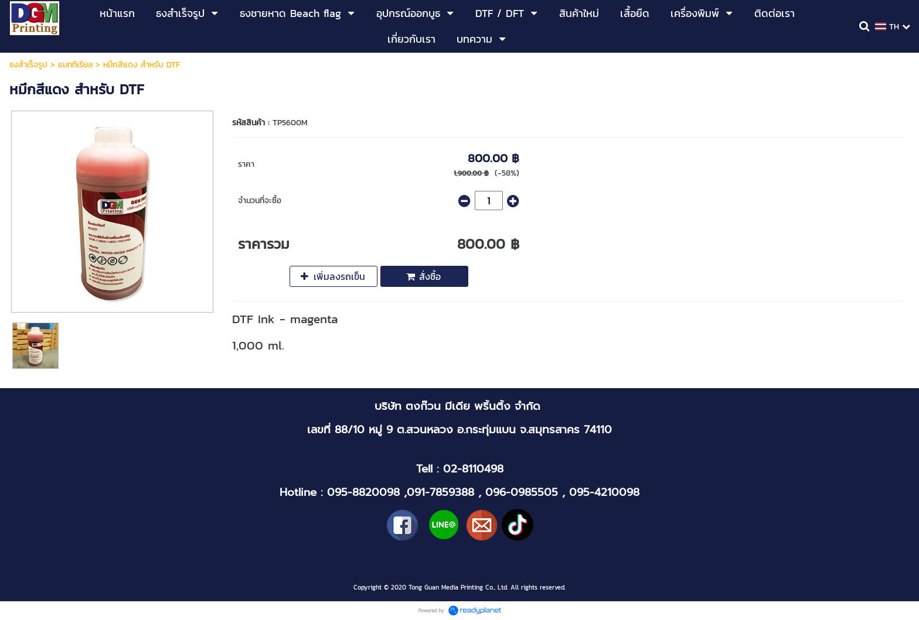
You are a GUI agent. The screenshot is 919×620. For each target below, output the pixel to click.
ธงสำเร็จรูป (28, 65)
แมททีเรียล (75, 65)
